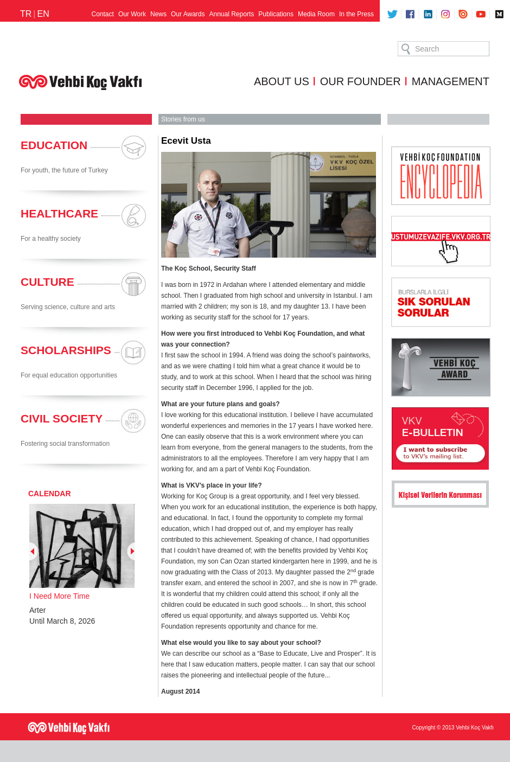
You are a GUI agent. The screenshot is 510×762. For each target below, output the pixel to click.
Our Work (132, 14)
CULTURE (47, 282)
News (158, 14)
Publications (276, 14)
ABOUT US (281, 81)
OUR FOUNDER (360, 81)
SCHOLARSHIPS (66, 350)
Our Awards (188, 14)
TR (25, 13)
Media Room (316, 14)
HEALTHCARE (59, 213)
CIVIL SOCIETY (62, 418)
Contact (103, 14)
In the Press (356, 14)
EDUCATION (54, 145)
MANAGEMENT (450, 81)
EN (43, 13)
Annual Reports (231, 14)
